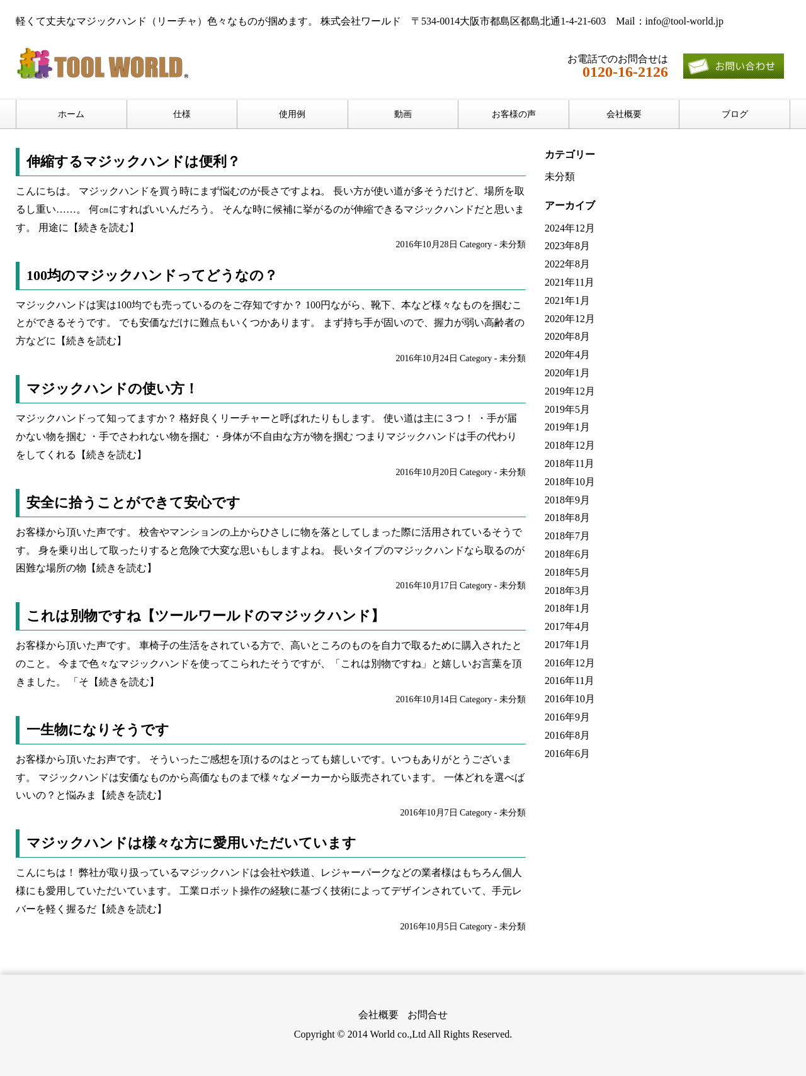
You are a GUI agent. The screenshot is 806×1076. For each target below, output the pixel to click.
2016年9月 (567, 717)
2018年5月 (567, 572)
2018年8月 (567, 517)
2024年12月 (570, 228)
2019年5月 (567, 409)
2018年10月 (570, 481)
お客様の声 (514, 114)
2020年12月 (570, 318)
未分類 (512, 244)
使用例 (292, 114)
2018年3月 (567, 590)
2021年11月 (569, 282)
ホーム (71, 114)
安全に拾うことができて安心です (133, 502)
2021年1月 (567, 300)
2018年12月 (570, 445)
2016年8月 (567, 735)
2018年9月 (567, 500)
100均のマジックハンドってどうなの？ (152, 275)
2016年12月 (570, 663)
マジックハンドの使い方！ (112, 388)
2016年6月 (567, 753)
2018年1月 (567, 608)
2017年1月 (567, 644)
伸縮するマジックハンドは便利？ (133, 161)
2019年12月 (570, 391)
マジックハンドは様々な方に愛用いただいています (191, 843)
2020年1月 (567, 372)
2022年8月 (567, 264)
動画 (403, 114)
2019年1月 (567, 427)
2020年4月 (567, 354)
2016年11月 (569, 680)
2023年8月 (567, 245)
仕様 (182, 114)
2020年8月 (567, 336)
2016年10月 (570, 698)
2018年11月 (569, 463)
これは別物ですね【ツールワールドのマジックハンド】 (205, 616)
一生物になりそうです (97, 729)
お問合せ (427, 1014)
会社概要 (624, 114)
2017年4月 (567, 626)
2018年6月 (567, 554)
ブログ (735, 114)
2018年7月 (567, 535)
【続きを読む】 (104, 227)
